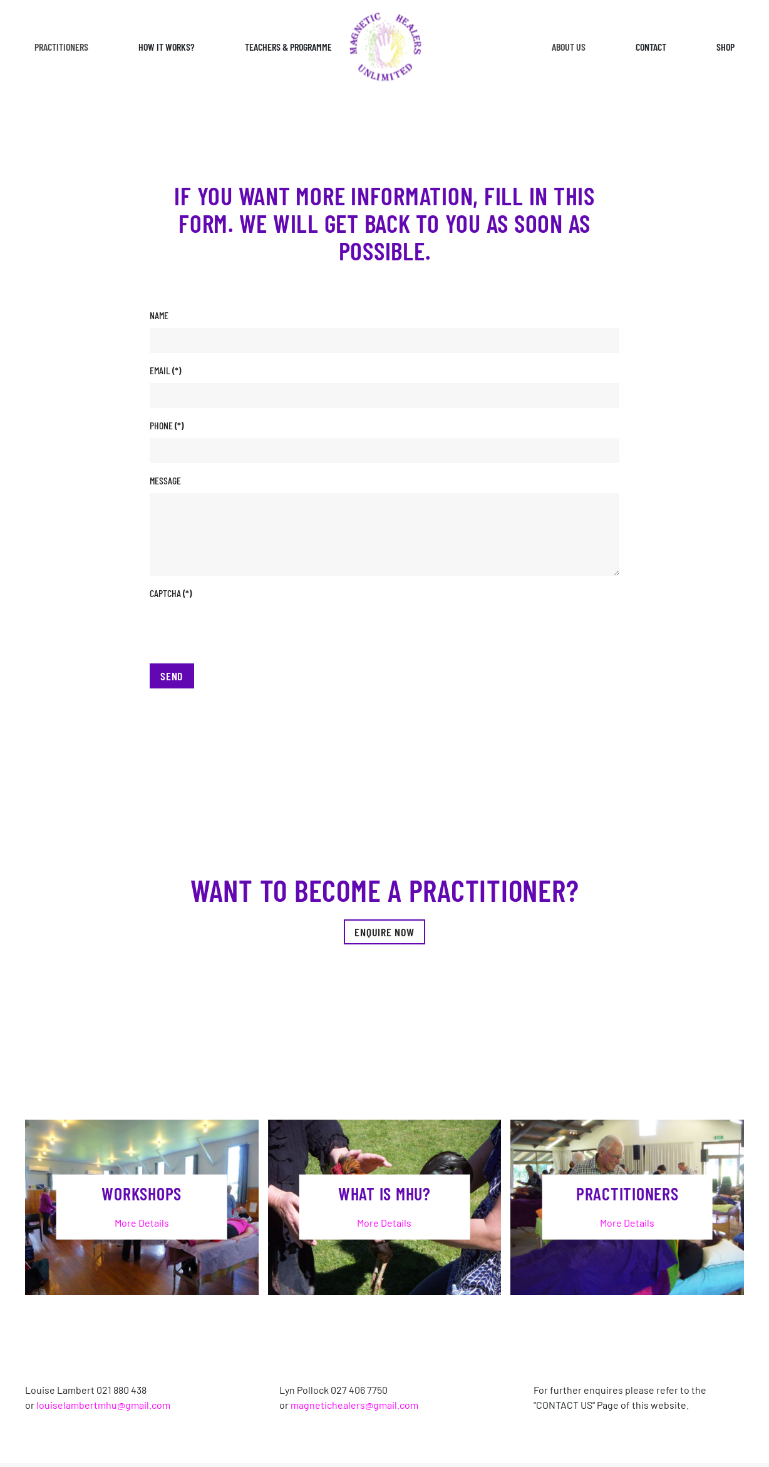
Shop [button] (725, 47)
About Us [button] (569, 47)
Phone (166, 425)
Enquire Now (384, 932)
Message (165, 480)
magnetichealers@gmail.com (354, 1405)
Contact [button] (651, 47)
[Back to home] (384, 47)
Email (165, 370)
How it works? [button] (166, 47)
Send (171, 676)
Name (159, 315)
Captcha (171, 593)
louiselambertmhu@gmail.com (103, 1405)
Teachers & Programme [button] (288, 47)
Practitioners (61, 47)
